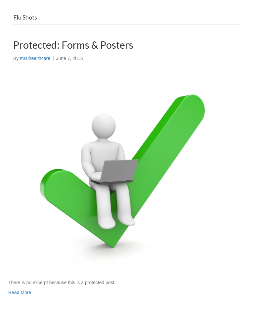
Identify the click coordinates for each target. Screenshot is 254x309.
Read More (19, 292)
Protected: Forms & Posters (73, 45)
